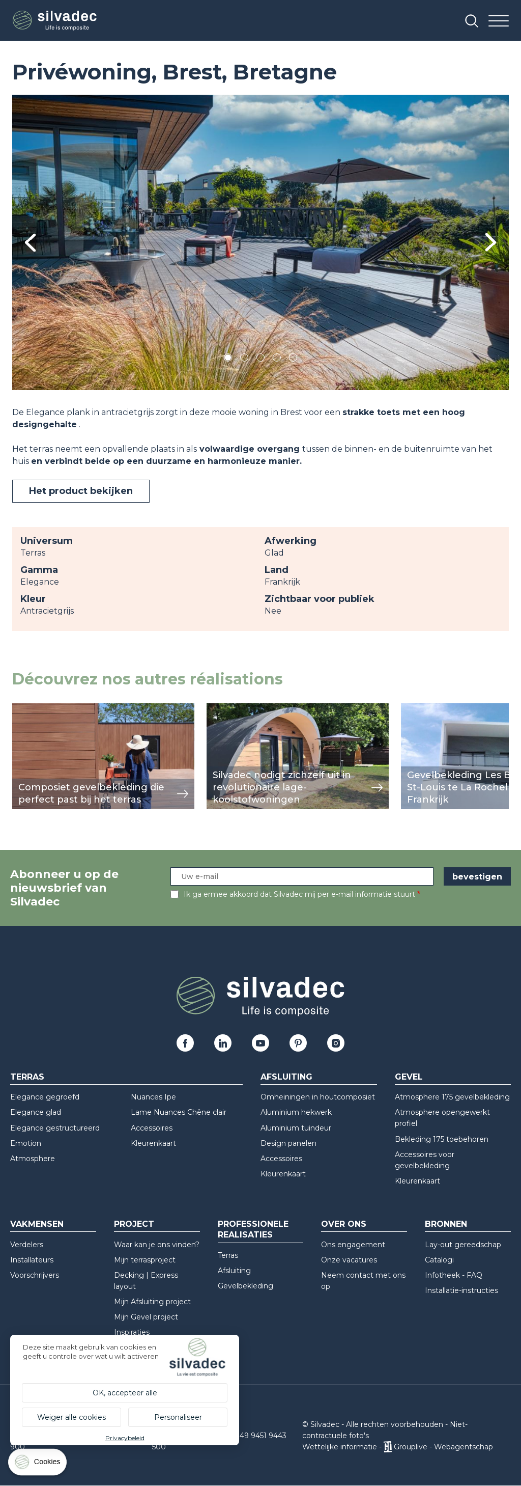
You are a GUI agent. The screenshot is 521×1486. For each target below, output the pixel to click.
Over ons (343, 1224)
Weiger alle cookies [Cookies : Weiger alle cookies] (71, 1417)
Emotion (25, 1143)
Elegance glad (35, 1112)
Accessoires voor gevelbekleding (424, 1160)
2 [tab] (244, 359)
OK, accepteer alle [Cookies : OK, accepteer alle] (125, 1392)
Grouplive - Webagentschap (443, 1446)
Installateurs (31, 1259)
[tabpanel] (260, 242)
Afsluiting (286, 1077)
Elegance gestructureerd (55, 1128)
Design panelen (288, 1143)
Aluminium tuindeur (295, 1128)
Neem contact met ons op (363, 1281)
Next (491, 242)
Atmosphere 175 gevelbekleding (452, 1097)
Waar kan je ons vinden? (156, 1244)
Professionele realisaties (253, 1229)
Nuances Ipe (153, 1097)
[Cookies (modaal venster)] (38, 1464)
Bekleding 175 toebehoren (441, 1139)
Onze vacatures (349, 1259)
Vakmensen (37, 1224)
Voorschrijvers (34, 1275)
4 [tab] (276, 359)
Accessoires (151, 1128)
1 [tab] (227, 359)
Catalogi (439, 1259)
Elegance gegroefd (44, 1097)
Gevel (409, 1077)
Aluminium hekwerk (296, 1112)
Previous (30, 242)
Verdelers (26, 1244)
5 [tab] (293, 359)
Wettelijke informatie (339, 1446)
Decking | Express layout (146, 1281)
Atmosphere (32, 1158)
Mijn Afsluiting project (152, 1301)
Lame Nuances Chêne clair (178, 1112)
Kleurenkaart (153, 1143)
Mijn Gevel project (146, 1317)
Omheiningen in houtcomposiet (317, 1097)
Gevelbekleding (245, 1285)
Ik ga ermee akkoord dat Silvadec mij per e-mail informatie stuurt (299, 894)
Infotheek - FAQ (453, 1275)
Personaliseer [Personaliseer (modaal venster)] (178, 1417)
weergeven (35, 708)
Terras (27, 1077)
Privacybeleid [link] (124, 1438)
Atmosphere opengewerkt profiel (442, 1118)
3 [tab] (260, 359)
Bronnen (446, 1224)
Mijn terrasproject (145, 1259)
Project (134, 1224)
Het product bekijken (81, 491)
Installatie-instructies (461, 1290)
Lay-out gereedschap (463, 1244)
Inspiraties (132, 1332)
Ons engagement (353, 1244)
